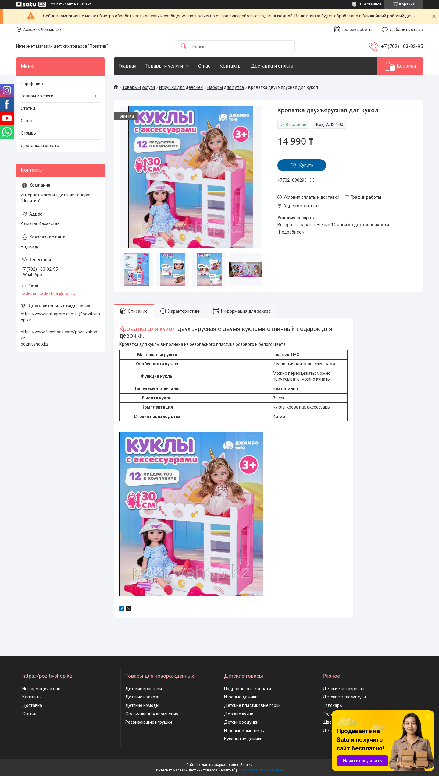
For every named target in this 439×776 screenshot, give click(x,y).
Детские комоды (142, 705)
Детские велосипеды (344, 696)
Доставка (32, 705)
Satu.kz (246, 765)
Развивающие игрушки (148, 722)
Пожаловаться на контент (260, 770)
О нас (204, 66)
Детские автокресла (343, 688)
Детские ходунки (241, 722)
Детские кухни (238, 713)
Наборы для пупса (225, 87)
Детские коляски (142, 696)
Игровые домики (241, 696)
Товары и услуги (164, 66)
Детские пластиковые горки (252, 705)
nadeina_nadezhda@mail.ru (48, 293)
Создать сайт (61, 4)
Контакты (231, 66)
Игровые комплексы (244, 730)
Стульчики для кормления (151, 713)
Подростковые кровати (247, 688)
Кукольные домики (243, 738)
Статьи (28, 108)
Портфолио (32, 83)
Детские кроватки (143, 688)
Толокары (333, 705)
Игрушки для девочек (181, 87)
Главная (127, 66)
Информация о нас (41, 688)
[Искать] (183, 46)
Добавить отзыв (406, 29)
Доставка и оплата (272, 66)
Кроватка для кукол (147, 328)
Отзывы (29, 133)
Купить (306, 165)
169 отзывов (370, 4)
